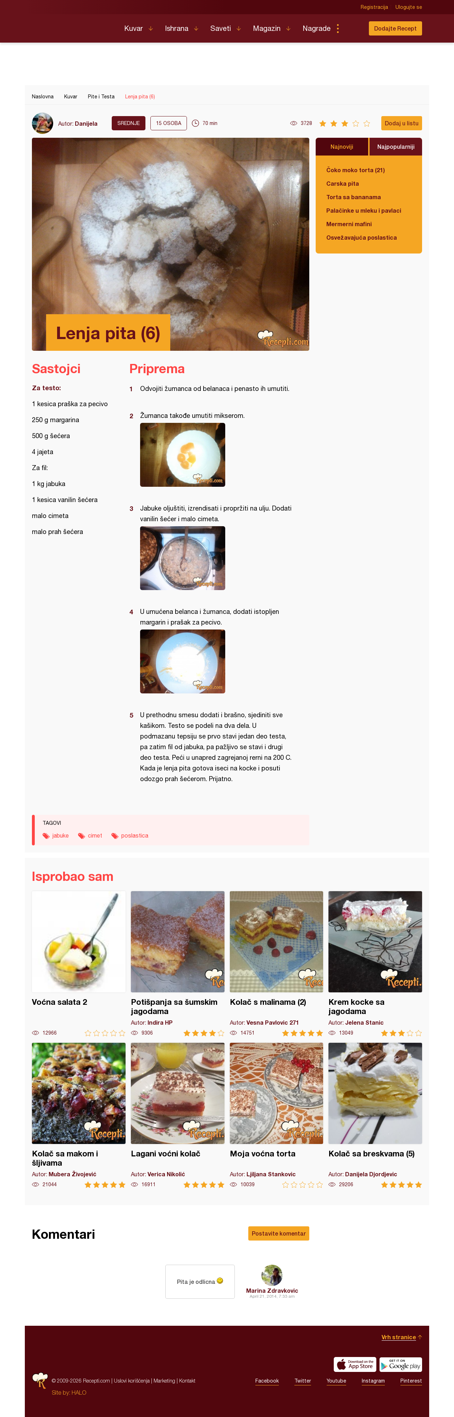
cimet (95, 835)
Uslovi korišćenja (132, 1381)
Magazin (267, 28)
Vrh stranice (399, 1337)
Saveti (220, 28)
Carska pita (342, 183)
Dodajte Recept (395, 28)
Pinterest (411, 1381)
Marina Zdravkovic (272, 1290)
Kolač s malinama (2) (276, 963)
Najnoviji (342, 146)
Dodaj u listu (402, 123)
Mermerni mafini (349, 223)
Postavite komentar (279, 1233)
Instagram (373, 1381)
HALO (79, 1392)
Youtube (336, 1381)
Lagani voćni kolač (178, 1115)
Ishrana (176, 28)
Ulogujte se (408, 7)
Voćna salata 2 (79, 963)
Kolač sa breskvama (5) (375, 1115)
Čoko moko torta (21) (355, 170)
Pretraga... (352, 28)
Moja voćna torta (276, 1115)
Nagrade (317, 28)
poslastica (134, 835)
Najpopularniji (396, 146)
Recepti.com (73, 25)
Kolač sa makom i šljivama (79, 1115)
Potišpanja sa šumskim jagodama (178, 963)
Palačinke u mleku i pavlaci (363, 210)
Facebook (267, 1381)
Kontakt (187, 1381)
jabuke (60, 835)
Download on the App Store (355, 1364)
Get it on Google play (401, 1364)
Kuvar (133, 28)
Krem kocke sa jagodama (375, 963)
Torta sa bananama (353, 197)
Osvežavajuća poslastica (361, 237)
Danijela (86, 123)
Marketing (164, 1381)
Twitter (302, 1381)
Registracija (374, 7)
